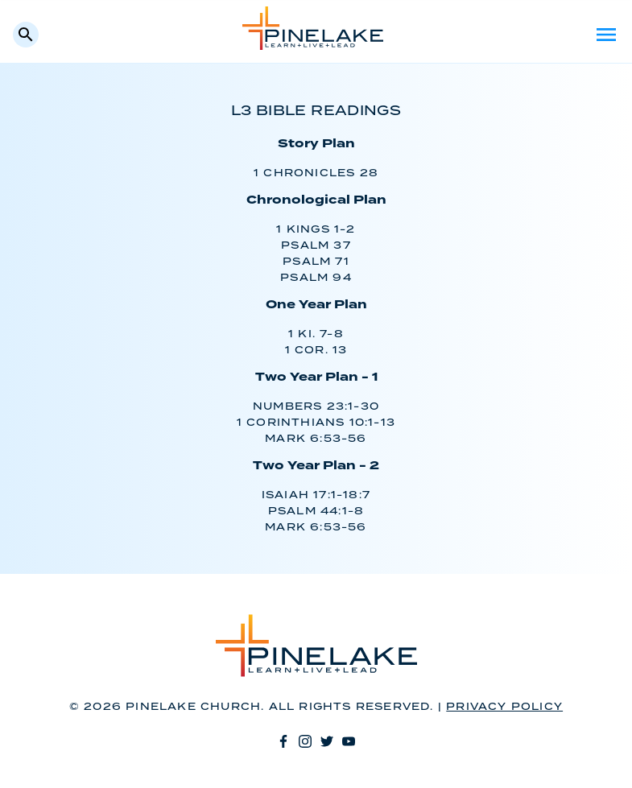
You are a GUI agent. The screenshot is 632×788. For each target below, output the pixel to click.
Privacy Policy (504, 707)
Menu (606, 34)
